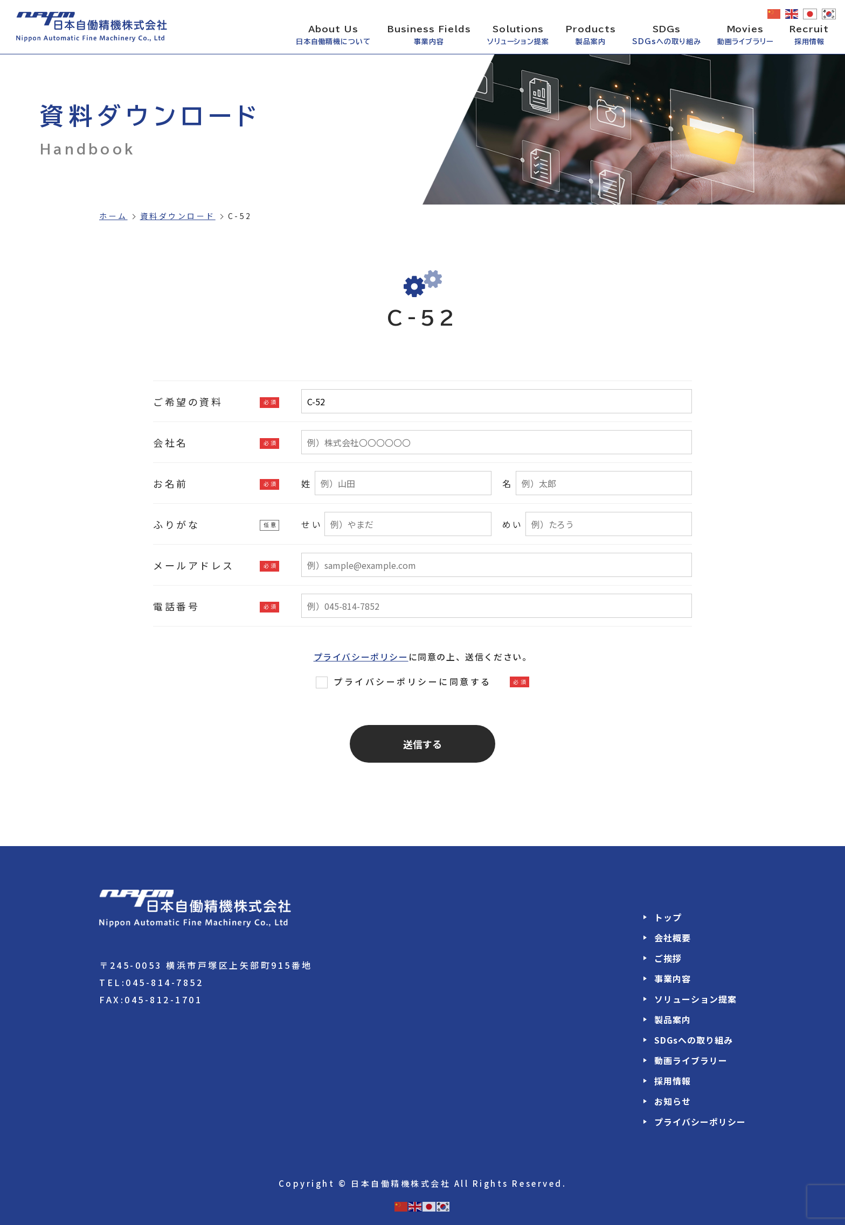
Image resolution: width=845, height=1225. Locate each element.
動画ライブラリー (691, 1060)
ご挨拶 (668, 958)
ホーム (113, 216)
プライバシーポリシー (361, 656)
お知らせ (672, 1101)
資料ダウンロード (178, 216)
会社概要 (672, 937)
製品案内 (672, 1019)
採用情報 (672, 1080)
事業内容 (672, 978)
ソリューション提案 (695, 998)
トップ (668, 917)
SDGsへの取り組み (693, 1039)
